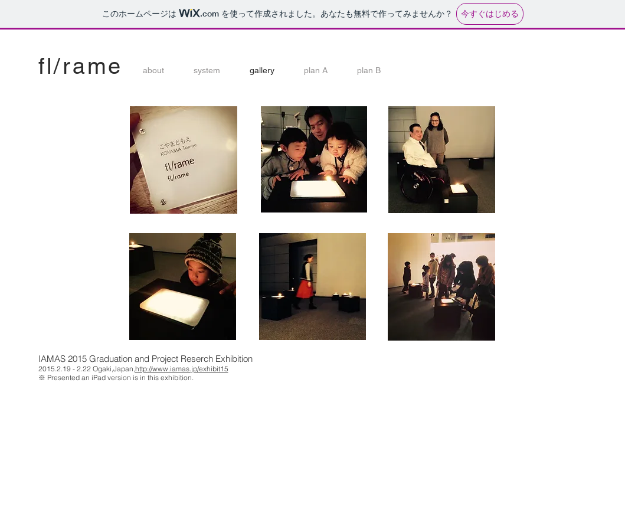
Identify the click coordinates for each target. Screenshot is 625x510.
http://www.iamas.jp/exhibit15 (181, 368)
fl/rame (80, 66)
